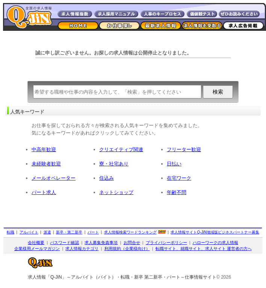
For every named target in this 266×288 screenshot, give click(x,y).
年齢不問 (176, 192)
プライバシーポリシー (166, 242)
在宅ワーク (179, 178)
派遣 (47, 232)
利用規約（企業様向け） (127, 248)
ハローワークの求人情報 (215, 242)
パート (93, 232)
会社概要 (36, 242)
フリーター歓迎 (184, 149)
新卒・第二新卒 (69, 232)
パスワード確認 (64, 242)
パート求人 (44, 192)
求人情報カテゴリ (81, 248)
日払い (174, 164)
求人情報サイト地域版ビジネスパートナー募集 (215, 232)
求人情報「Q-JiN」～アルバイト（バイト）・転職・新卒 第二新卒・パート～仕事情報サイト (122, 277)
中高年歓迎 (44, 149)
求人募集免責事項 (101, 242)
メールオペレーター (54, 178)
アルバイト (29, 232)
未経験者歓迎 (46, 164)
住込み (106, 178)
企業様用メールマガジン (37, 248)
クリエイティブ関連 (121, 149)
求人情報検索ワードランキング (130, 232)
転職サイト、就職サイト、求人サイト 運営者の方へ (204, 248)
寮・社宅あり (113, 164)
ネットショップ (116, 192)
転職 (10, 232)
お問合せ (132, 242)
